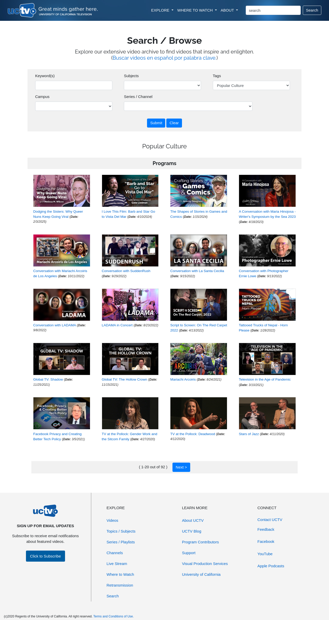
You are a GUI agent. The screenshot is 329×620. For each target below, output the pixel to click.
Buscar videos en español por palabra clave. (164, 58)
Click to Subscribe (45, 556)
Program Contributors (200, 542)
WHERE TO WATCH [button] (195, 10)
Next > (181, 467)
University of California (201, 574)
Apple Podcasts (271, 566)
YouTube (265, 554)
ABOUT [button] (228, 10)
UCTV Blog (191, 531)
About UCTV (193, 520)
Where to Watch (120, 574)
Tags (217, 76)
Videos (112, 520)
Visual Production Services (205, 563)
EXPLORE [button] (160, 10)
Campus (42, 96)
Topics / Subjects (121, 531)
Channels (115, 553)
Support (189, 553)
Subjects (131, 76)
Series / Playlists (121, 542)
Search (312, 10)
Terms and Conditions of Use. (113, 616)
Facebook (266, 541)
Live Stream (117, 563)
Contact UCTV (270, 519)
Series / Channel (138, 96)
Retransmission (120, 585)
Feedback (266, 529)
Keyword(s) (45, 76)
